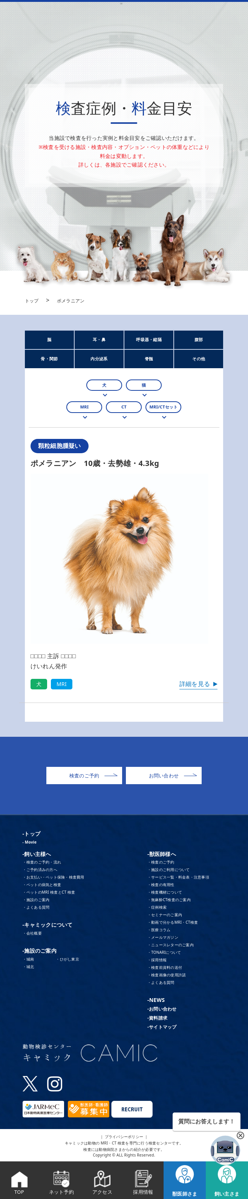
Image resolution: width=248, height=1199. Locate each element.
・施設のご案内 (36, 899)
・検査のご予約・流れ (42, 862)
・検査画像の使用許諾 (166, 974)
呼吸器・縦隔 (149, 339)
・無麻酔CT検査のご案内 (169, 899)
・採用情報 (157, 959)
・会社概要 (32, 933)
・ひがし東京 (67, 959)
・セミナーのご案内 (164, 914)
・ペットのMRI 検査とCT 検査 (49, 892)
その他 (198, 358)
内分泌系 (98, 358)
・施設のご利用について (168, 869)
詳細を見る (194, 684)
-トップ (31, 833)
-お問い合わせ (162, 1009)
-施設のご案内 (40, 950)
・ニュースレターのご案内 (170, 944)
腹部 (198, 339)
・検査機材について (164, 892)
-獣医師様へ (161, 854)
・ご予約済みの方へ (40, 869)
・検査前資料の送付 (164, 967)
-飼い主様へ (37, 854)
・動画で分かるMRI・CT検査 (172, 922)
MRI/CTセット (163, 407)
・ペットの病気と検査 (42, 884)
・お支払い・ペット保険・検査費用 (53, 877)
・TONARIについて (164, 952)
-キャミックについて (48, 924)
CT (124, 407)
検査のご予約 (93, 776)
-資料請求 (157, 1018)
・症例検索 (157, 907)
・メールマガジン (162, 937)
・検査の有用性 (161, 884)
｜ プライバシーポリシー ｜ (124, 1136)
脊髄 (149, 358)
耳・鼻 (99, 339)
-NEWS (156, 999)
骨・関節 (49, 358)
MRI (84, 407)
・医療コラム (159, 929)
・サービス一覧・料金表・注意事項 (178, 877)
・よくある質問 (36, 907)
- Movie (30, 842)
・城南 (28, 959)
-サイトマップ (162, 1027)
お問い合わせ (173, 776)
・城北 (28, 966)
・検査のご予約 (161, 862)
